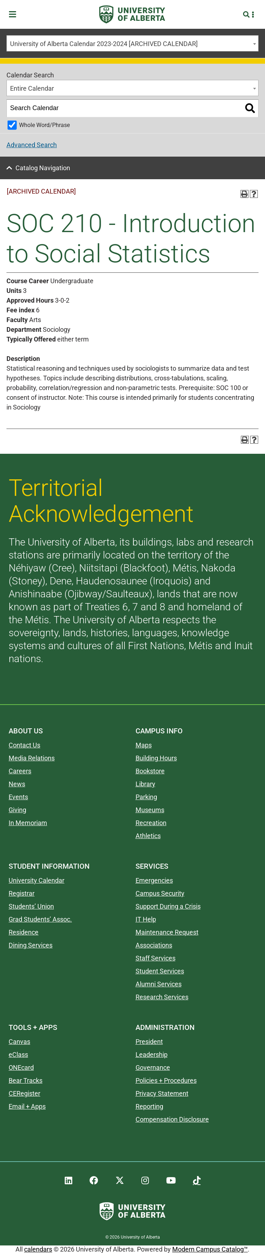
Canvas (19, 1041)
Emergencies (154, 880)
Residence (23, 932)
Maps (144, 745)
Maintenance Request (167, 932)
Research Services (162, 997)
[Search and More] (247, 15)
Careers (20, 771)
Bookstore (150, 771)
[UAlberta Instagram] (145, 1180)
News (17, 784)
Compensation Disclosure (172, 1119)
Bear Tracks (25, 1080)
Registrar (22, 893)
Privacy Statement (162, 1093)
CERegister (24, 1093)
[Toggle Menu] (15, 15)
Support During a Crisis (168, 906)
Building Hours (156, 758)
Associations (154, 945)
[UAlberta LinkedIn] (68, 1180)
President (149, 1041)
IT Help (146, 919)
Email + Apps (27, 1106)
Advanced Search (31, 145)
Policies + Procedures (166, 1080)
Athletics (148, 836)
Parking (146, 797)
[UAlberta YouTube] (171, 1180)
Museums (150, 810)
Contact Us (24, 745)
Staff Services (155, 958)
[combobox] (132, 43)
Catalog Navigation (42, 168)
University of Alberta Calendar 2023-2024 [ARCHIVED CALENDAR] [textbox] (104, 44)
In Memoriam (28, 823)
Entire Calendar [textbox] (32, 88)
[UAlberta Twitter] (120, 1180)
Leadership (152, 1054)
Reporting (149, 1106)
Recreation (151, 823)
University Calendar (36, 880)
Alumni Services (159, 984)
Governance (153, 1067)
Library (145, 784)
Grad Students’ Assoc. (40, 919)
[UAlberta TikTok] (197, 1180)
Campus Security (160, 893)
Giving (17, 810)
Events (18, 797)
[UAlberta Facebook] (94, 1180)
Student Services (160, 971)
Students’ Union (31, 906)
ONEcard (21, 1067)
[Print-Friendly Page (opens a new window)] (244, 194)
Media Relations (32, 758)
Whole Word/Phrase (44, 125)
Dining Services (30, 945)
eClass (18, 1054)
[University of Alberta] (132, 14)
